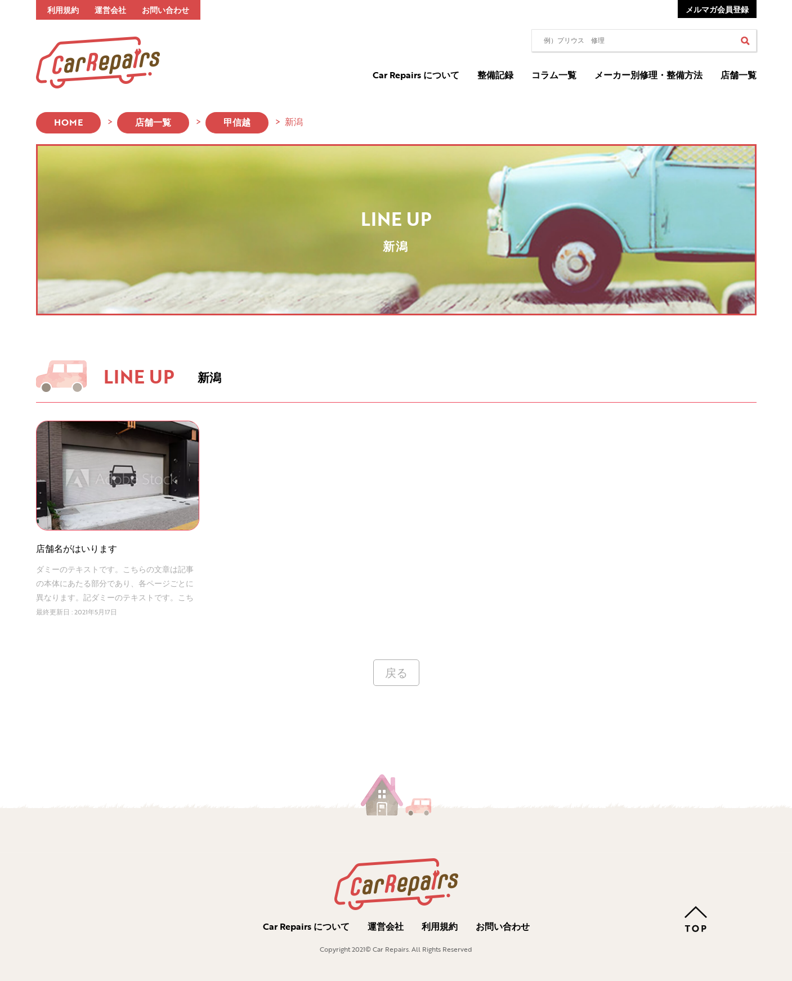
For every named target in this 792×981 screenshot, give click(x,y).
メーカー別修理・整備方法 (648, 75)
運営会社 (110, 10)
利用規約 (63, 10)
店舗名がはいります (76, 548)
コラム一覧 (553, 75)
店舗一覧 (739, 75)
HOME (68, 122)
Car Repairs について (416, 75)
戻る (396, 672)
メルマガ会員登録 (717, 9)
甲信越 (236, 122)
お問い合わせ (165, 10)
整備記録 (495, 75)
